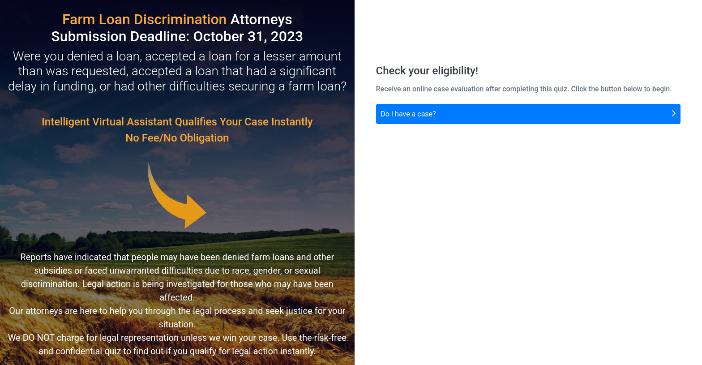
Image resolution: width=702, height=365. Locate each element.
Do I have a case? (528, 113)
